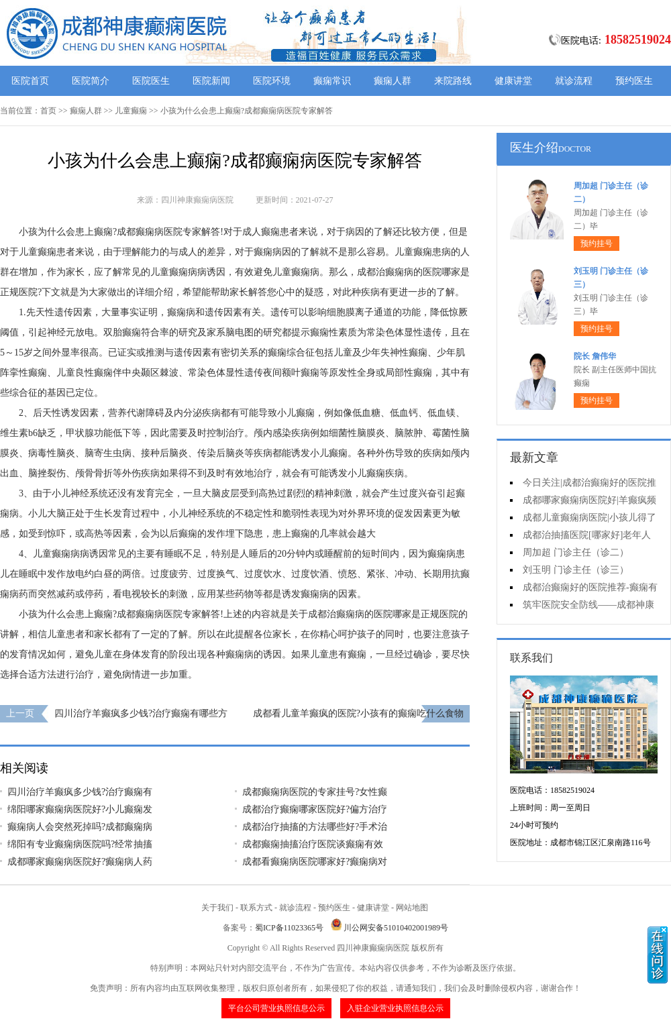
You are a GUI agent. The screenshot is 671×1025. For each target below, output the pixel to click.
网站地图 (412, 907)
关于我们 (217, 907)
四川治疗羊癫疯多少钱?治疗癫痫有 (79, 792)
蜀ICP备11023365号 (289, 927)
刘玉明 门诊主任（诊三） (576, 570)
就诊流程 (573, 81)
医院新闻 (211, 81)
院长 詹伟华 (595, 356)
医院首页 (30, 81)
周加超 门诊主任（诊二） (576, 552)
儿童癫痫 (131, 110)
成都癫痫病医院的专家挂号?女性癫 (314, 792)
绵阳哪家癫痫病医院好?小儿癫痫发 (79, 809)
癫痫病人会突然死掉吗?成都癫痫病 (79, 827)
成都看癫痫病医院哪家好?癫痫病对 (314, 862)
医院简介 (90, 81)
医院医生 (151, 81)
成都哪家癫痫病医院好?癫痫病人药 (79, 862)
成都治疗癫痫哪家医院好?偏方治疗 (314, 809)
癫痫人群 (392, 81)
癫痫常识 (332, 81)
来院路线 (453, 81)
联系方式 (256, 907)
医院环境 (272, 81)
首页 (48, 110)
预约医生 (634, 81)
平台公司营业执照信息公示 (276, 1008)
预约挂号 (596, 243)
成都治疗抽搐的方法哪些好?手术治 (314, 827)
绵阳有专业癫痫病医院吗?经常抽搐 (79, 844)
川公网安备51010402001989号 (396, 927)
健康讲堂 (513, 81)
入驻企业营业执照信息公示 (395, 1008)
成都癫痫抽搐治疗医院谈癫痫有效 (312, 844)
